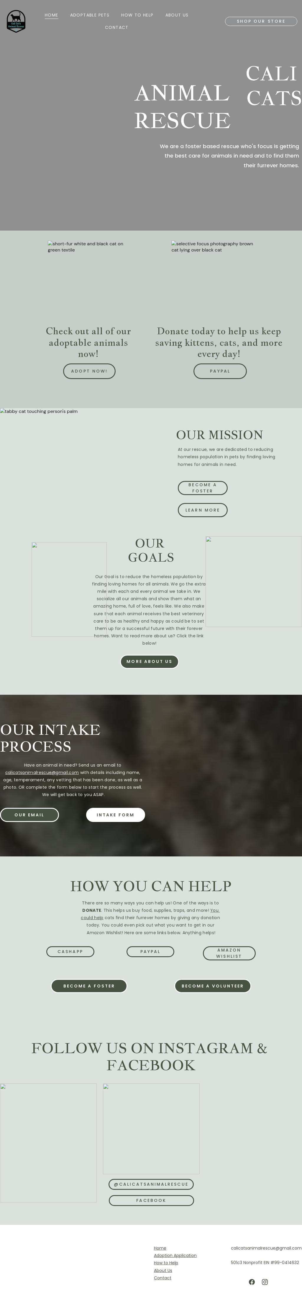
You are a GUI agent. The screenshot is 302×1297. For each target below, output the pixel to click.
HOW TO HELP (137, 15)
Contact (117, 27)
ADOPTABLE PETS (90, 15)
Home (51, 15)
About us (177, 15)
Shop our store (261, 21)
